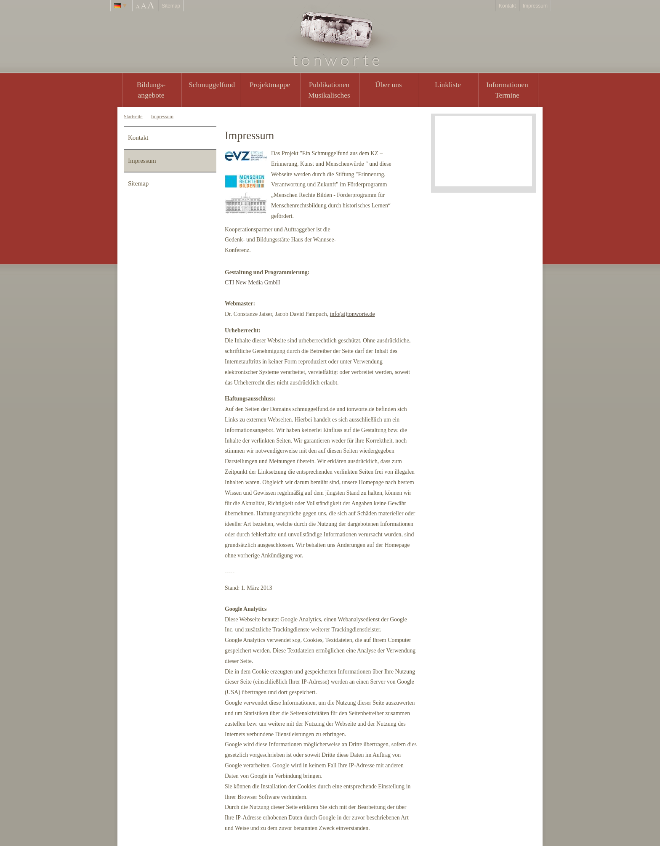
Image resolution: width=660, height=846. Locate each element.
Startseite (133, 116)
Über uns (388, 84)
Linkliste (448, 84)
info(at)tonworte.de (352, 314)
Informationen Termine (507, 89)
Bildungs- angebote (151, 89)
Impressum (535, 6)
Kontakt (507, 6)
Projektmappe (270, 84)
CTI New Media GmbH (252, 282)
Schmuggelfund (212, 84)
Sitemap (171, 6)
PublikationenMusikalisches (329, 89)
